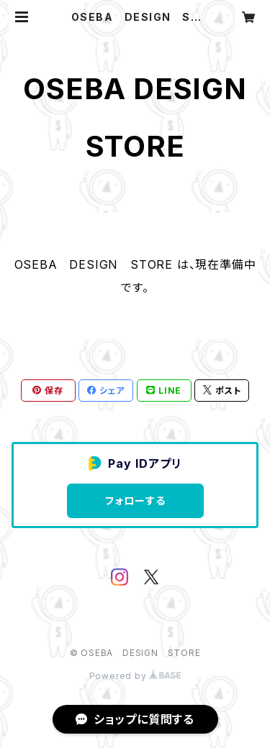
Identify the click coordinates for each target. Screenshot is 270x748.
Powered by (135, 675)
